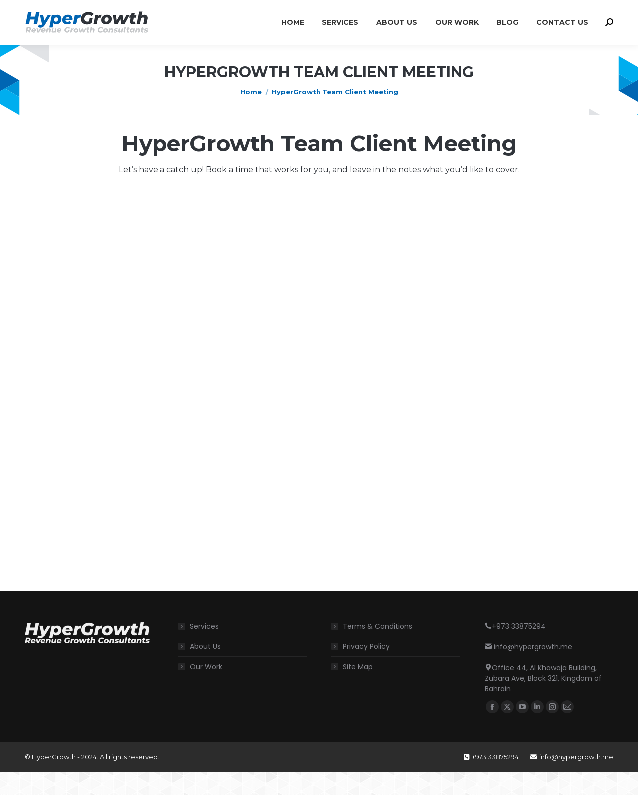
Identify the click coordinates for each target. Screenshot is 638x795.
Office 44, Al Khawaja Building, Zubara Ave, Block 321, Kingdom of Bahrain (237, 11)
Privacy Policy (366, 670)
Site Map (358, 690)
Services (204, 649)
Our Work (206, 690)
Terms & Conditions (377, 649)
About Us (205, 670)
